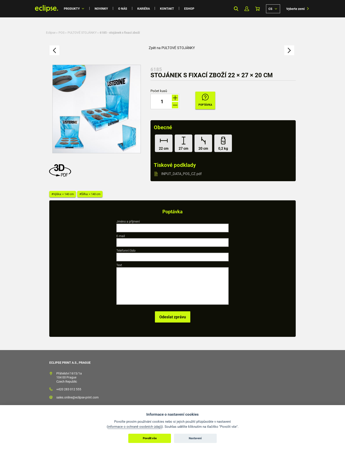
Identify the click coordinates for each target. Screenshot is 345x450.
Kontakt (167, 8)
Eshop (189, 8)
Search (236, 8)
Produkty (72, 8)
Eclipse (50, 32)
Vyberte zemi (295, 8)
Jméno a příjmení (128, 221)
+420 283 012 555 (68, 389)
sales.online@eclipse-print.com (77, 397)
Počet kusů (158, 91)
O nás (122, 8)
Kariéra (143, 8)
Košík (257, 8)
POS (61, 32)
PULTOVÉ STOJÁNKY (82, 32)
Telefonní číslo (126, 250)
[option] (96, 109)
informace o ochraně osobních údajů (135, 427)
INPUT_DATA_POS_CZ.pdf (181, 174)
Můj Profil (246, 8)
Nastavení (195, 438)
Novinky (101, 8)
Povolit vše (150, 438)
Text (119, 265)
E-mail (120, 236)
